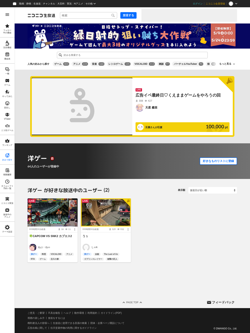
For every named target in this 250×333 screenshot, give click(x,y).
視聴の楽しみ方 (36, 317)
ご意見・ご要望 (36, 313)
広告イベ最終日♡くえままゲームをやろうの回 (178, 95)
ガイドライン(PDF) (111, 313)
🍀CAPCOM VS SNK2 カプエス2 (50, 236)
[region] (7, 170)
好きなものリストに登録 (218, 161)
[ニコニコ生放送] (41, 15)
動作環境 (79, 313)
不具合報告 (54, 313)
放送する (128, 15)
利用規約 (92, 313)
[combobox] (88, 15)
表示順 (181, 190)
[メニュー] (74, 229)
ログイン (198, 3)
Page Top (132, 302)
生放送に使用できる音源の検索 (70, 323)
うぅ (85, 236)
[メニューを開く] (7, 15)
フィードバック (223, 302)
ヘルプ (67, 313)
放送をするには (56, 318)
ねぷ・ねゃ (44, 247)
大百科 (61, 3)
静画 (28, 3)
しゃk (94, 247)
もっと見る (225, 63)
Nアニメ (78, 3)
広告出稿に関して (37, 328)
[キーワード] (88, 15)
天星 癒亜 (151, 107)
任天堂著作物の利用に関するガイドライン (73, 328)
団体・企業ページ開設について (107, 323)
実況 (69, 3)
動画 (21, 3)
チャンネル (49, 3)
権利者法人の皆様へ (38, 322)
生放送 (37, 3)
